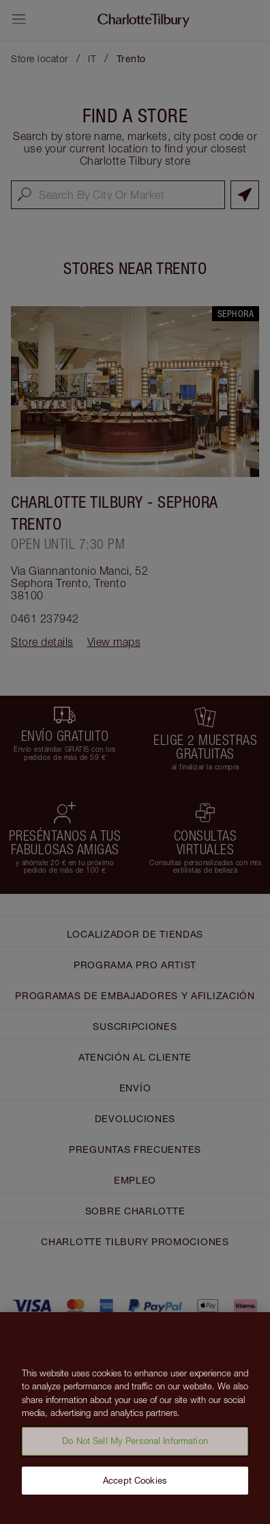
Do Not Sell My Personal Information (135, 1446)
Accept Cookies (135, 1485)
